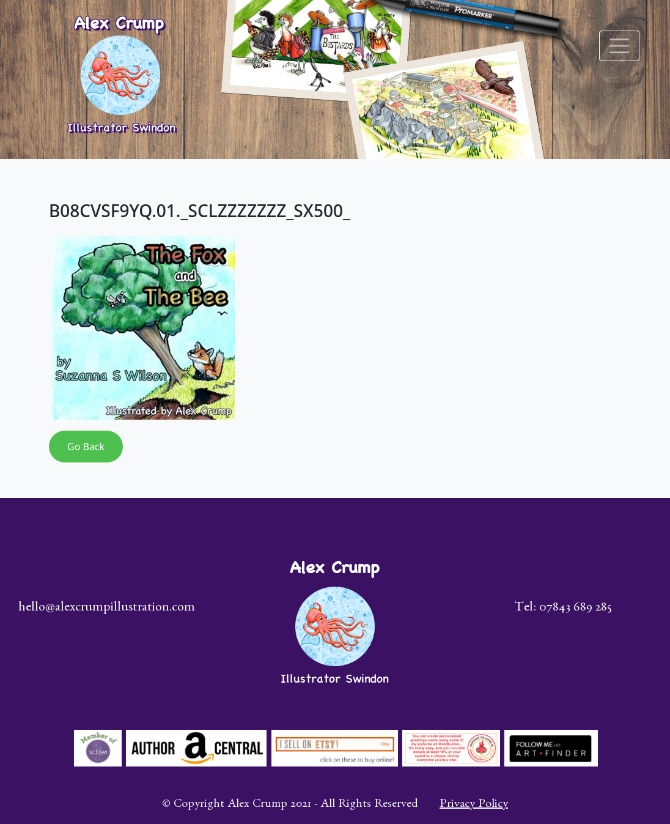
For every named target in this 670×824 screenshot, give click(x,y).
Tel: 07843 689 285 (563, 608)
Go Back (86, 446)
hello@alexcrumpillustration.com (106, 608)
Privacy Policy (474, 805)
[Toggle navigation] (619, 46)
